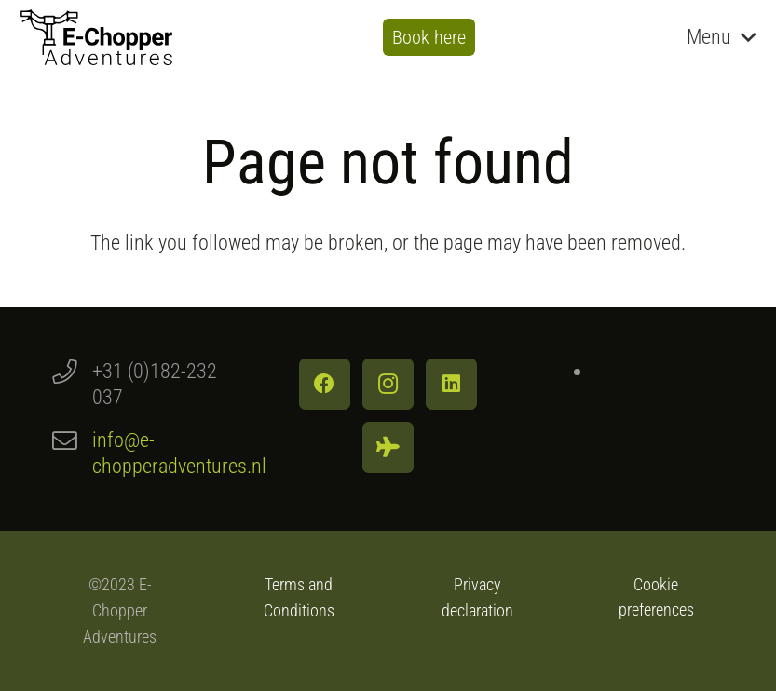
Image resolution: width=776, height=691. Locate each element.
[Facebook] (324, 384)
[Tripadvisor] (388, 447)
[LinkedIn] (451, 384)
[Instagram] (388, 384)
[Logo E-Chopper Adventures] (96, 37)
